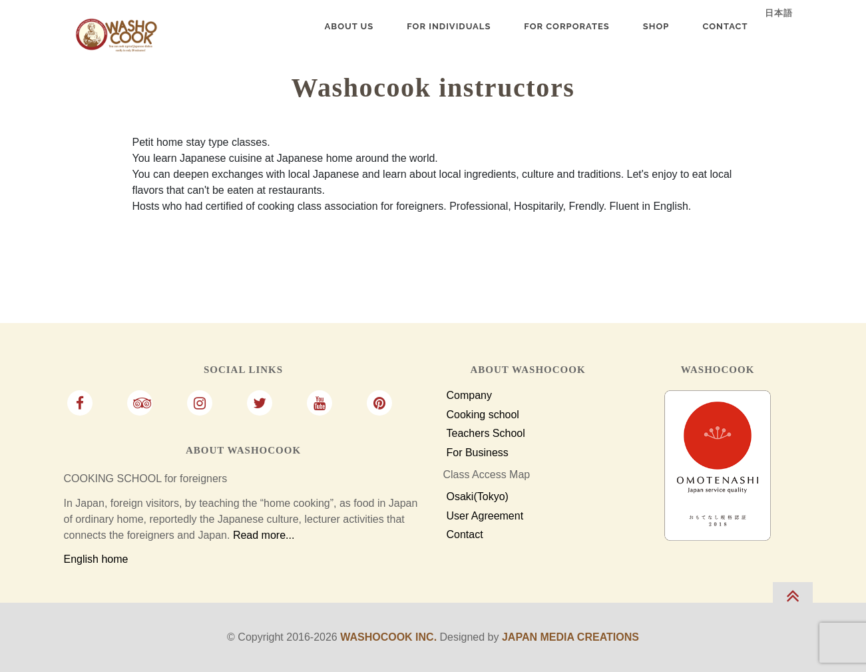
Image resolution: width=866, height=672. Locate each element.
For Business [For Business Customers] (478, 453)
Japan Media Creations (570, 637)
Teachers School (486, 433)
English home (96, 559)
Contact (465, 534)
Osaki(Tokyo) (478, 497)
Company (469, 395)
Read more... (263, 535)
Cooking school (483, 415)
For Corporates (566, 26)
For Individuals (449, 26)
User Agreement (485, 516)
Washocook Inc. (388, 637)
